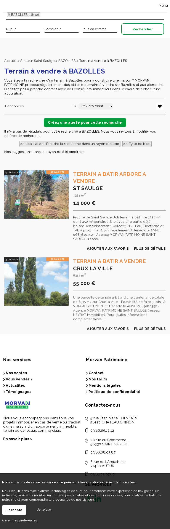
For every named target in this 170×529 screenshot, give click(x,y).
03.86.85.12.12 (102, 430)
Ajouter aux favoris (108, 285)
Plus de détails (150, 285)
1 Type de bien (138, 144)
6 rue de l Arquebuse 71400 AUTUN (107, 464)
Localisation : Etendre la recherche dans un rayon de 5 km (71, 144)
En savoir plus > (17, 439)
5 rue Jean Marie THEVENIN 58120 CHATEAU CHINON (113, 420)
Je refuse (44, 509)
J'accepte (14, 510)
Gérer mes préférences (19, 520)
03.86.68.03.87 (102, 452)
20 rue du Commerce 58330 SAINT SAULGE (109, 442)
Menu (163, 5)
